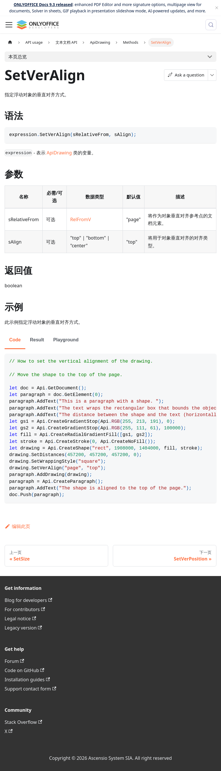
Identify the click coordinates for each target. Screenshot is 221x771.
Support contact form (30, 689)
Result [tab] (37, 339)
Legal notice (20, 618)
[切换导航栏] (9, 24)
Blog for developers (28, 600)
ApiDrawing (59, 153)
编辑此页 (17, 526)
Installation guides (27, 679)
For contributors (25, 609)
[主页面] (10, 42)
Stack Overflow (23, 722)
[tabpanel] (110, 428)
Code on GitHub (24, 670)
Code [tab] (15, 339)
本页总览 (17, 56)
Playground (66, 339)
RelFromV (80, 219)
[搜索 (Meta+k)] (210, 24)
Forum (14, 661)
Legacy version (23, 628)
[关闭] (216, 8)
